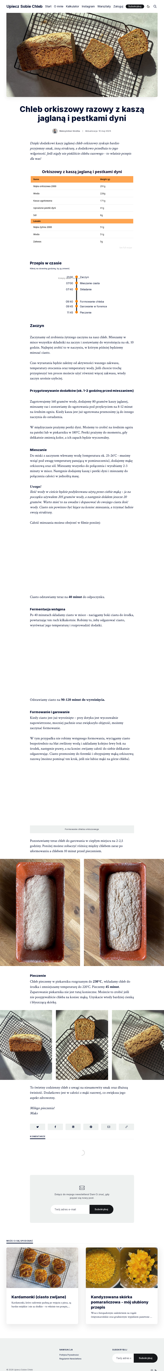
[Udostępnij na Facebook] (55, 1127)
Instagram (88, 6)
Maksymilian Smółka (69, 131)
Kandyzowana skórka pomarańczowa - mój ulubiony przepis (119, 1302)
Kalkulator (72, 6)
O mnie (58, 6)
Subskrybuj (135, 6)
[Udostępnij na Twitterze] (37, 1127)
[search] (155, 6)
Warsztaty (104, 6)
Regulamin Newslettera (70, 1358)
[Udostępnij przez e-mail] (108, 1127)
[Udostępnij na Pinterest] (90, 1127)
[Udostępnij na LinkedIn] (73, 1127)
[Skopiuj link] (126, 1127)
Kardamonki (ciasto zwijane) (39, 1297)
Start (48, 6)
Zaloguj (118, 6)
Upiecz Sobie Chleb (24, 6)
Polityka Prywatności (69, 1355)
